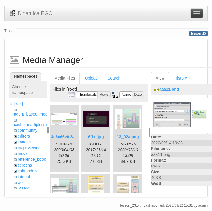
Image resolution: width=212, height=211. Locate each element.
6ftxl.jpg (96, 136)
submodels (27, 171)
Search (114, 78)
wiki (21, 182)
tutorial (24, 176)
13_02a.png (128, 136)
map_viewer (28, 147)
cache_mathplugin (30, 124)
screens (25, 165)
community (27, 130)
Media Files (64, 78)
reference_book (32, 159)
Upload (91, 78)
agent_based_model (32, 114)
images (24, 142)
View (160, 78)
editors (24, 136)
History (180, 78)
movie (23, 153)
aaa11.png (169, 89)
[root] (18, 103)
